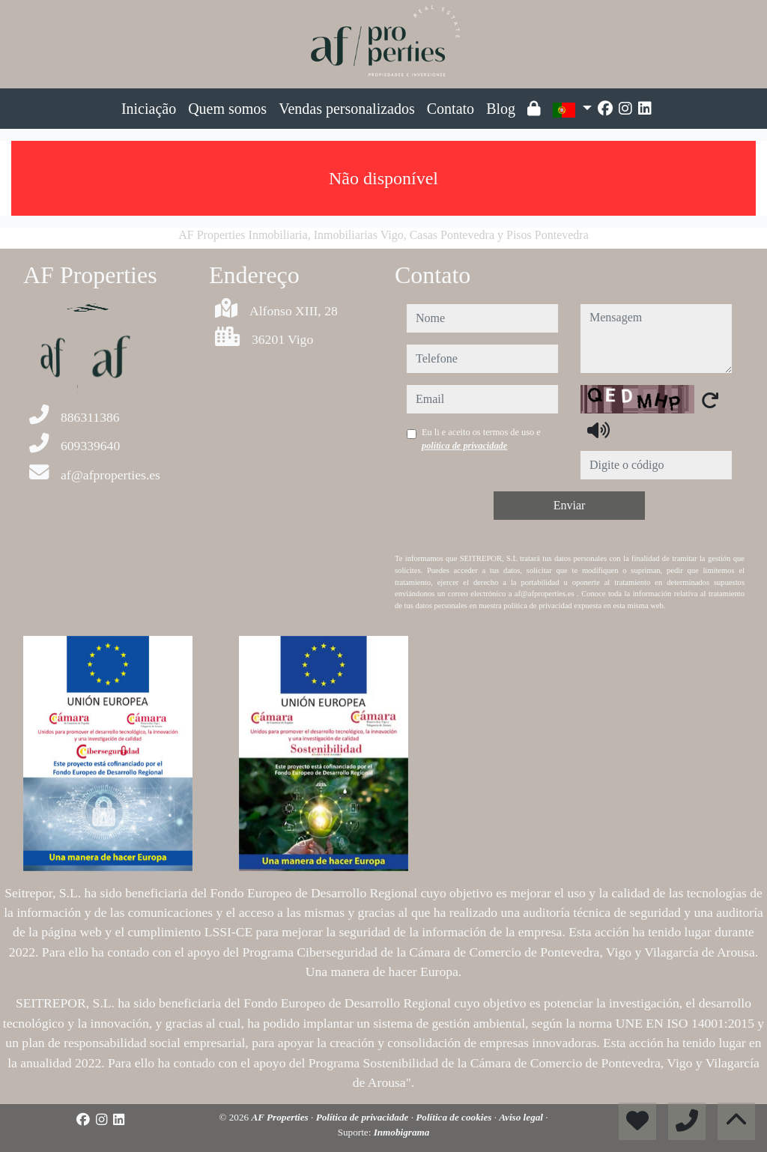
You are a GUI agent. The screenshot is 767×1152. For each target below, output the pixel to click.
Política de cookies (455, 1117)
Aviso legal (522, 1117)
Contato (450, 108)
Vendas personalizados (347, 108)
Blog (500, 108)
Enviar (570, 505)
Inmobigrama (402, 1132)
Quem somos (227, 108)
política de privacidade (464, 445)
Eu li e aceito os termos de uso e (481, 439)
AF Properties (281, 1117)
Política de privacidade (363, 1117)
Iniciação (148, 108)
